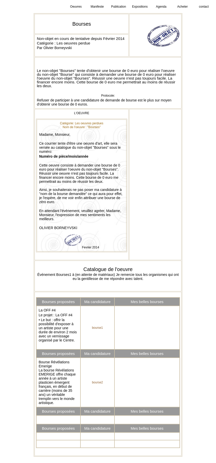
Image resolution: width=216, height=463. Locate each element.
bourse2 (97, 382)
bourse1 (97, 328)
